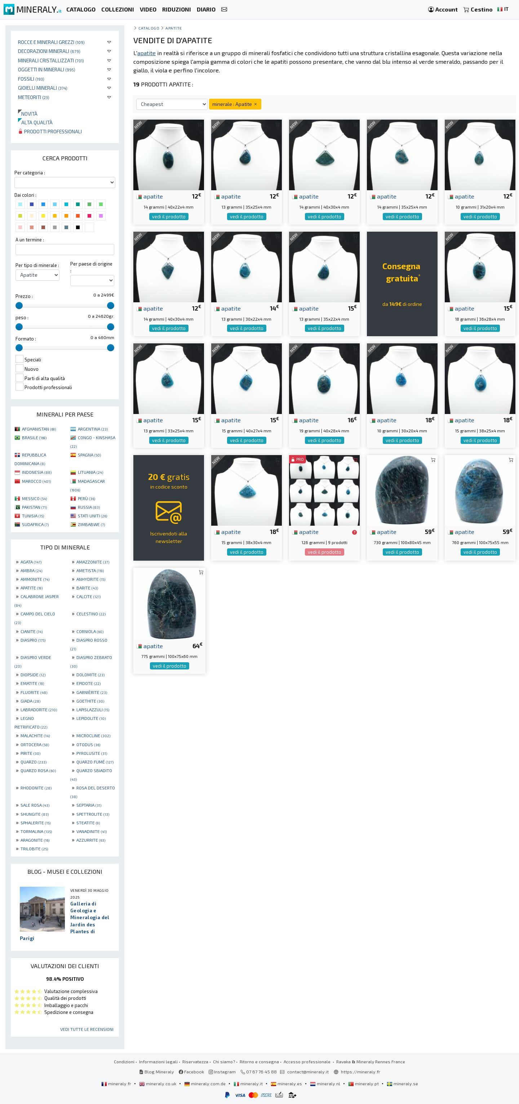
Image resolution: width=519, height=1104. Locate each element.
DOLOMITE (90, 674)
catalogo (148, 28)
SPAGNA (89, 454)
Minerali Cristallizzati (51, 60)
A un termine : (29, 239)
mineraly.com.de (205, 1083)
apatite (149, 196)
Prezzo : (24, 296)
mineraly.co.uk (158, 1083)
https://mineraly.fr (360, 1071)
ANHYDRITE (90, 579)
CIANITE (32, 631)
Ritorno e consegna (259, 1061)
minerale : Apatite (235, 104)
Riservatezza (195, 1061)
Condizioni (124, 1061)
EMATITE (32, 683)
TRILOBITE (34, 848)
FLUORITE (34, 692)
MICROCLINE (93, 735)
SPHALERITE (35, 822)
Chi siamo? (224, 1061)
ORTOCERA (35, 744)
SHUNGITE (35, 813)
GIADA (30, 700)
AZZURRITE (90, 839)
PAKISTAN (34, 506)
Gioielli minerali (42, 88)
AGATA (31, 561)
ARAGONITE (35, 839)
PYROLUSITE (91, 753)
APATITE (32, 587)
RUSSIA (89, 506)
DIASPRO (33, 639)
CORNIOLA (89, 631)
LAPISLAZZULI (92, 709)
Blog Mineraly (156, 1071)
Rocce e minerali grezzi (51, 42)
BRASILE (34, 437)
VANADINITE (91, 831)
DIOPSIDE (33, 674)
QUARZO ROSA (38, 770)
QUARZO (33, 761)
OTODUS (88, 744)
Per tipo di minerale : (37, 265)
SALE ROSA (35, 804)
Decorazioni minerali (49, 51)
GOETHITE (90, 700)
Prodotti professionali (50, 131)
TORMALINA (36, 831)
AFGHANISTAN (39, 428)
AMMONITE (35, 579)
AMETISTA (90, 570)
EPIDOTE (88, 683)
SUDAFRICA (35, 524)
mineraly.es (287, 1083)
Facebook (191, 1071)
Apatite (173, 28)
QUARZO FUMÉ (95, 761)
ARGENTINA (93, 428)
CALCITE (88, 596)
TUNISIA (33, 515)
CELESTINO (91, 613)
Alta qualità (35, 122)
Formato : (25, 339)
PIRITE (30, 753)
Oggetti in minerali (46, 69)
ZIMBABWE (91, 524)
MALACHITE (35, 735)
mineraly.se (402, 1083)
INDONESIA (37, 472)
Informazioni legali (158, 1061)
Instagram (222, 1071)
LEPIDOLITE (91, 718)
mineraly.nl (325, 1083)
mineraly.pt (364, 1083)
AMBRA (31, 570)
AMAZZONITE (92, 561)
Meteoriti (33, 97)
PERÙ (86, 498)
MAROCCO (36, 481)
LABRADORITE (39, 709)
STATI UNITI (92, 515)
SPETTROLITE (92, 813)
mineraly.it (249, 1083)
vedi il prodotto (169, 216)
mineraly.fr (116, 1083)
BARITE (87, 587)
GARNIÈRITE (91, 692)
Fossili (31, 79)
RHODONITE (36, 787)
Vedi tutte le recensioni (87, 1029)
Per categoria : (29, 172)
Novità (27, 114)
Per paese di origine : (91, 267)
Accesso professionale (308, 1061)
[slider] (19, 305)
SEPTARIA (88, 804)
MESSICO (34, 498)
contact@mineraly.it (308, 1071)
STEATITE (88, 822)
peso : (21, 317)
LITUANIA (90, 472)
